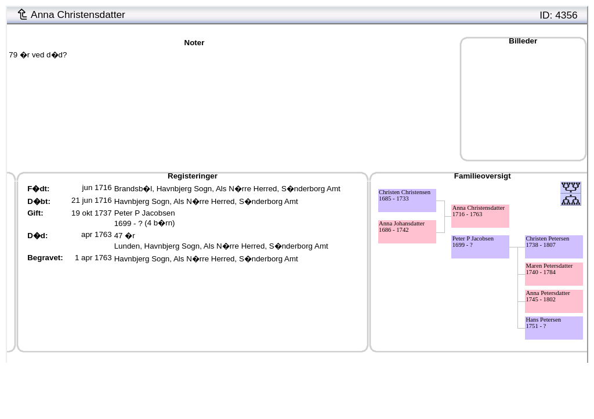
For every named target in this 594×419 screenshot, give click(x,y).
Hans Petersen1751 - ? (543, 322)
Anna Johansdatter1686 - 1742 (402, 226)
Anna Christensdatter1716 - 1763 (478, 211)
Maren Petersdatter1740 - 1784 (549, 269)
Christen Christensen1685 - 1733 (404, 195)
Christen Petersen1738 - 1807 (547, 241)
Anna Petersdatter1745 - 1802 (548, 296)
